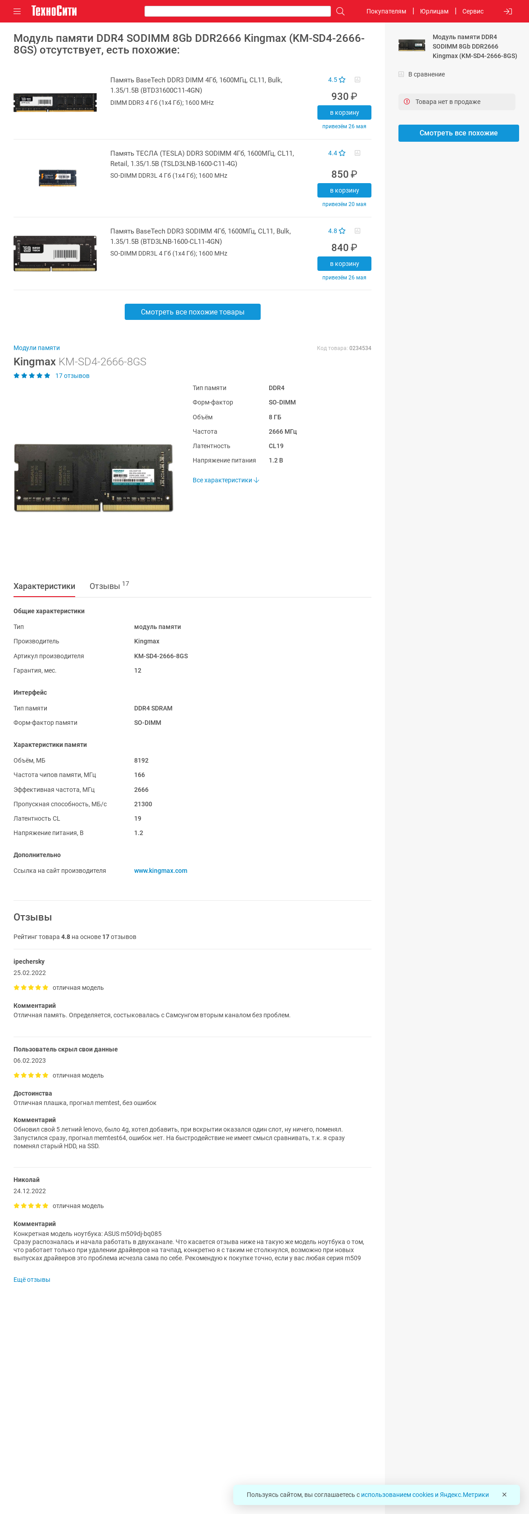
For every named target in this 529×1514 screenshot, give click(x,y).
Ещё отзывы (32, 1279)
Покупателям (386, 11)
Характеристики (44, 586)
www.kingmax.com (160, 870)
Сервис (473, 11)
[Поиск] (338, 11)
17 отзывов (52, 375)
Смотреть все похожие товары (192, 312)
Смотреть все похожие (459, 133)
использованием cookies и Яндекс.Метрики (425, 1494)
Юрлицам (434, 11)
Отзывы (109, 585)
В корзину (344, 112)
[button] (89, 478)
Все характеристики (226, 480)
